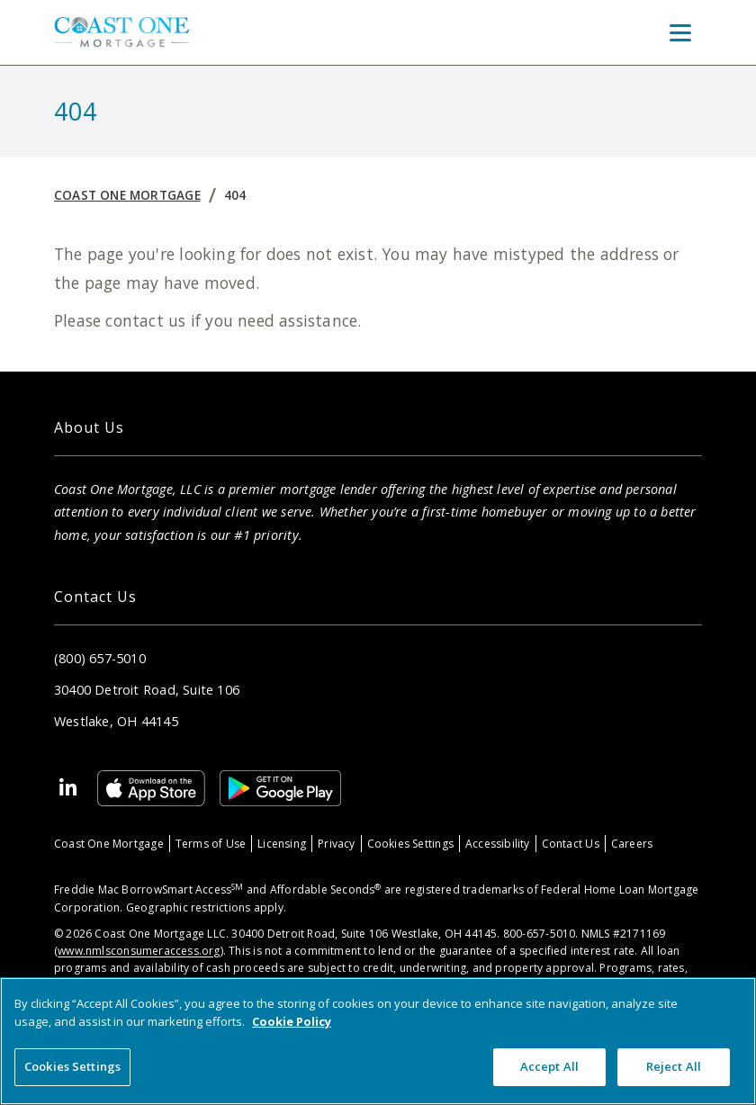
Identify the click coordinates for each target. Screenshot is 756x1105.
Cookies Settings (410, 843)
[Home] (121, 32)
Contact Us (570, 843)
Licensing (281, 843)
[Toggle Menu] (680, 32)
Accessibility (497, 843)
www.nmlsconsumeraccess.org (139, 950)
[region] (378, 1041)
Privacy (336, 843)
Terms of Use (211, 843)
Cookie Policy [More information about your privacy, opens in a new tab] (291, 1021)
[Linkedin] (68, 788)
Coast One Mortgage (127, 194)
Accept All (549, 1066)
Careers (631, 843)
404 (235, 194)
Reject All (673, 1066)
